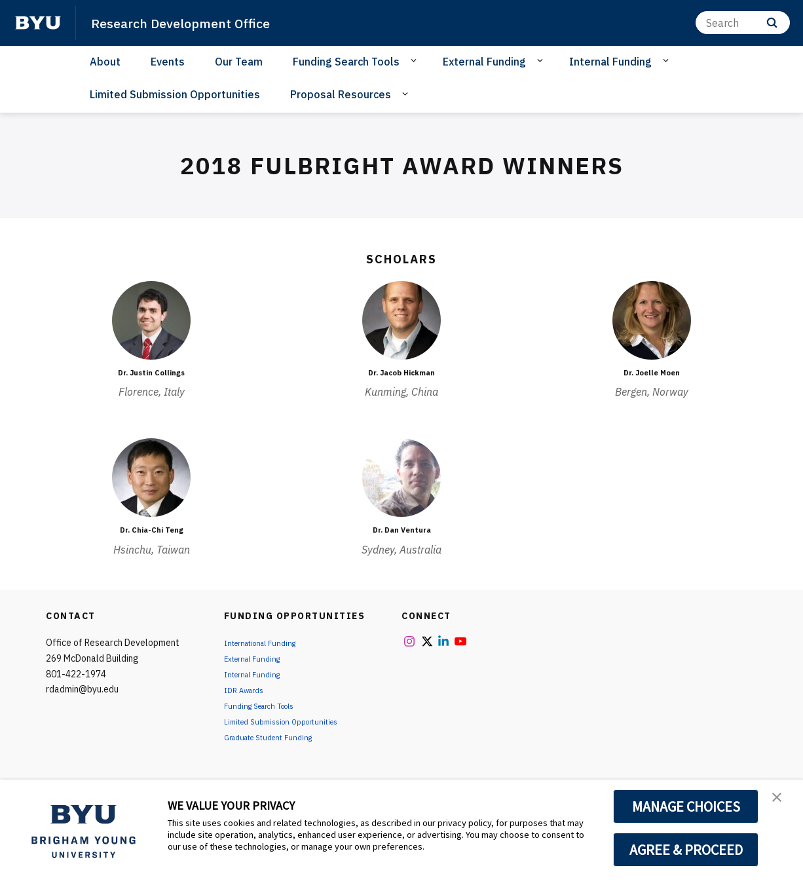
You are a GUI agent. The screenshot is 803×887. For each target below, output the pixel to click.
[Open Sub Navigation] (415, 61)
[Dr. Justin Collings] (151, 320)
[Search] (743, 22)
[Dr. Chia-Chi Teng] (151, 477)
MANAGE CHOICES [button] (686, 806)
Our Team (239, 61)
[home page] (38, 22)
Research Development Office (197, 22)
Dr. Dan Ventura (401, 529)
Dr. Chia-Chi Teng (151, 529)
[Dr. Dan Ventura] (401, 477)
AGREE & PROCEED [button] (686, 849)
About (105, 61)
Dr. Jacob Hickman (402, 372)
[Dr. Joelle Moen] (651, 320)
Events (168, 61)
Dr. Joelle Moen (652, 372)
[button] (781, 803)
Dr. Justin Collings (151, 372)
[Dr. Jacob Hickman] (401, 320)
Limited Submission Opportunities (175, 94)
